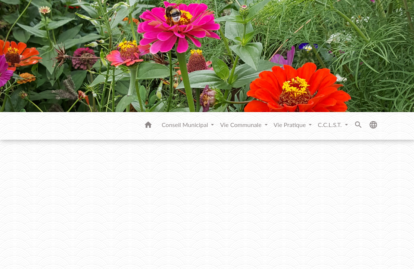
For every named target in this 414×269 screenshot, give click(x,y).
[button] (148, 125)
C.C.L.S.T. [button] (330, 124)
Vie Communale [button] (241, 124)
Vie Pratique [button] (291, 124)
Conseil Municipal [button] (185, 124)
